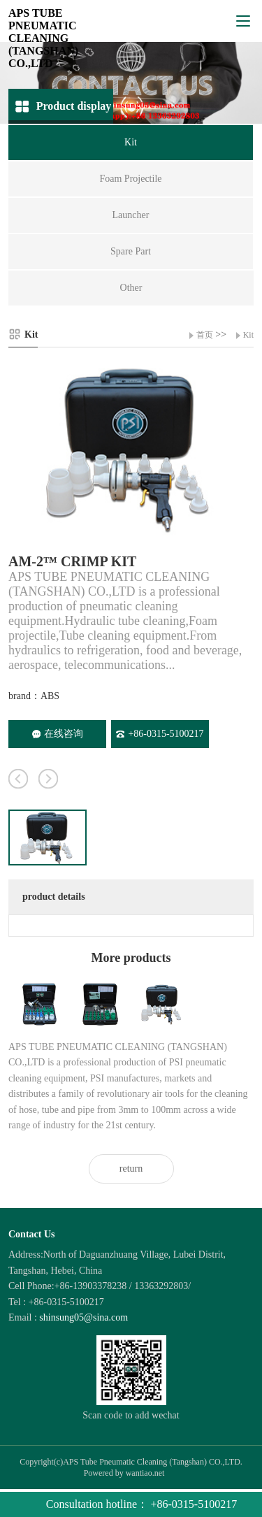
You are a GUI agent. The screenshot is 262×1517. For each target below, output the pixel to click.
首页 (204, 335)
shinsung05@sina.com (83, 1317)
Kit (248, 335)
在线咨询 (57, 733)
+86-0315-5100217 (159, 733)
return (131, 1168)
